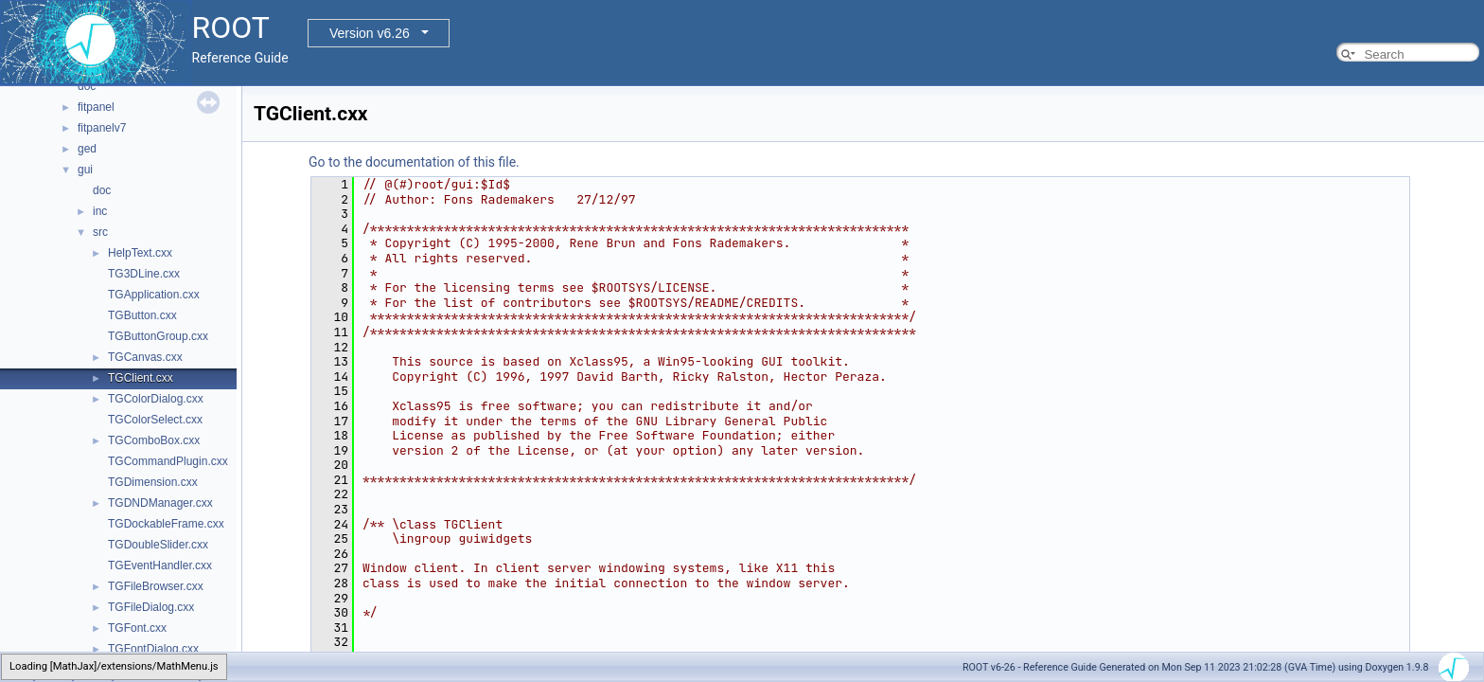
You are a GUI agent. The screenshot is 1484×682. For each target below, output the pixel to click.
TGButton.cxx (142, 315)
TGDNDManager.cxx (160, 503)
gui (85, 169)
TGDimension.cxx (153, 482)
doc (87, 86)
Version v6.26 (369, 33)
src (100, 232)
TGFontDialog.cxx (153, 648)
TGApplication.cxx (154, 294)
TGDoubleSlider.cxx (158, 544)
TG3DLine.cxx (144, 273)
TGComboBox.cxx (154, 440)
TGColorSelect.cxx (155, 419)
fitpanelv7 (102, 128)
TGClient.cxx (140, 378)
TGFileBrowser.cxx (155, 586)
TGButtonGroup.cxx (158, 336)
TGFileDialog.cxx (151, 607)
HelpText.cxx (140, 253)
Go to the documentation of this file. (414, 162)
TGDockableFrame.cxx (166, 523)
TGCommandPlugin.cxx (168, 461)
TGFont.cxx (137, 628)
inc (100, 211)
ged (87, 148)
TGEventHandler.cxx (160, 565)
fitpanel (96, 107)
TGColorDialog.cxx (155, 398)
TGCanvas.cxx (145, 357)
